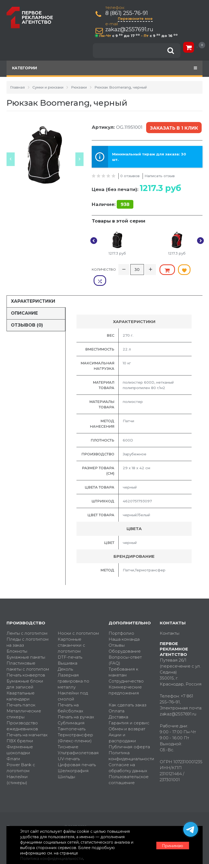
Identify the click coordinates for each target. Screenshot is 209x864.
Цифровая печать (77, 753)
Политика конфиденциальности (130, 744)
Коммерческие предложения (125, 678)
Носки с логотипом (78, 621)
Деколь (65, 657)
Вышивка (67, 651)
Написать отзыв (160, 175)
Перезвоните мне (135, 18)
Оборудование (125, 639)
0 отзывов (130, 175)
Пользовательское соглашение (129, 768)
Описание (24, 301)
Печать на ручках (76, 705)
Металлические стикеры (24, 702)
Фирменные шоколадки (20, 738)
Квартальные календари (21, 684)
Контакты (169, 621)
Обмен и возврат (127, 717)
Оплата (116, 699)
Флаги (13, 747)
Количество (104, 269)
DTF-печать (70, 645)
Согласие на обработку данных (128, 756)
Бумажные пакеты (26, 645)
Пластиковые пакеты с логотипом (28, 654)
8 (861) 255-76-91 (127, 13)
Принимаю (172, 845)
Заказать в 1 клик (173, 127)
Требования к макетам (123, 660)
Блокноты (17, 639)
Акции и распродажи (122, 726)
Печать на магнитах (27, 723)
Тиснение (68, 735)
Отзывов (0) (27, 313)
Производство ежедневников (22, 714)
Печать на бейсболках (70, 696)
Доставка (118, 705)
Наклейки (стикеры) (17, 768)
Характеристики (33, 289)
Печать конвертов (26, 663)
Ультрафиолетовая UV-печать (78, 744)
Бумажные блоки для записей (25, 672)
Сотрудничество (126, 669)
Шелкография (73, 759)
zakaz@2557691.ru (129, 29)
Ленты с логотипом (27, 621)
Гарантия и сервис (129, 711)
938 (125, 203)
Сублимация (71, 711)
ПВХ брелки (20, 729)
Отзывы (117, 633)
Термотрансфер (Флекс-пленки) (75, 726)
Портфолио (121, 621)
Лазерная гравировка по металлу (73, 669)
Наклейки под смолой (73, 684)
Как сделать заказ (127, 693)
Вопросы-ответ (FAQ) (125, 648)
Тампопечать (71, 717)
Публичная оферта (129, 735)
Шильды (66, 765)
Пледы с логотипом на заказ (28, 630)
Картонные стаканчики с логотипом (71, 633)
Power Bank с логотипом (21, 756)
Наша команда (124, 627)
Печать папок (21, 693)
